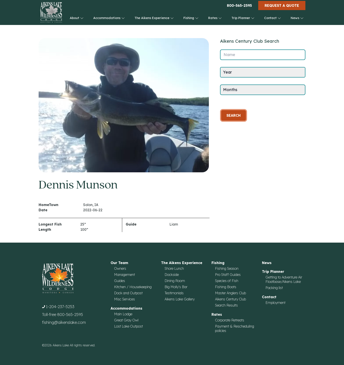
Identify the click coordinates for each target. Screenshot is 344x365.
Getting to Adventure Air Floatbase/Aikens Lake (283, 279)
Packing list (274, 288)
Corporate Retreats (229, 320)
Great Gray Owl (126, 320)
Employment (275, 302)
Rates (215, 18)
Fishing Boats (225, 287)
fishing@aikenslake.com (64, 322)
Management (124, 274)
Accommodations (109, 18)
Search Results (226, 305)
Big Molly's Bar (176, 287)
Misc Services (124, 299)
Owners (120, 268)
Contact (272, 18)
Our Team (119, 263)
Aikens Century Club (230, 299)
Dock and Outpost (128, 293)
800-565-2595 (239, 5)
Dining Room (175, 281)
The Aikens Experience (154, 18)
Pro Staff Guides (228, 274)
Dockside (172, 274)
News (297, 18)
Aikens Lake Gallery (180, 299)
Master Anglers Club (230, 293)
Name (229, 54)
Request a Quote (282, 5)
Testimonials (174, 293)
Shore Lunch (174, 268)
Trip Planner (242, 18)
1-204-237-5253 (60, 306)
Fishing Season (226, 268)
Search (233, 115)
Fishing (191, 18)
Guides (119, 281)
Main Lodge (123, 314)
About (77, 18)
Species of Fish (226, 281)
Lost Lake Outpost (128, 326)
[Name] (262, 54)
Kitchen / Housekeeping (133, 287)
